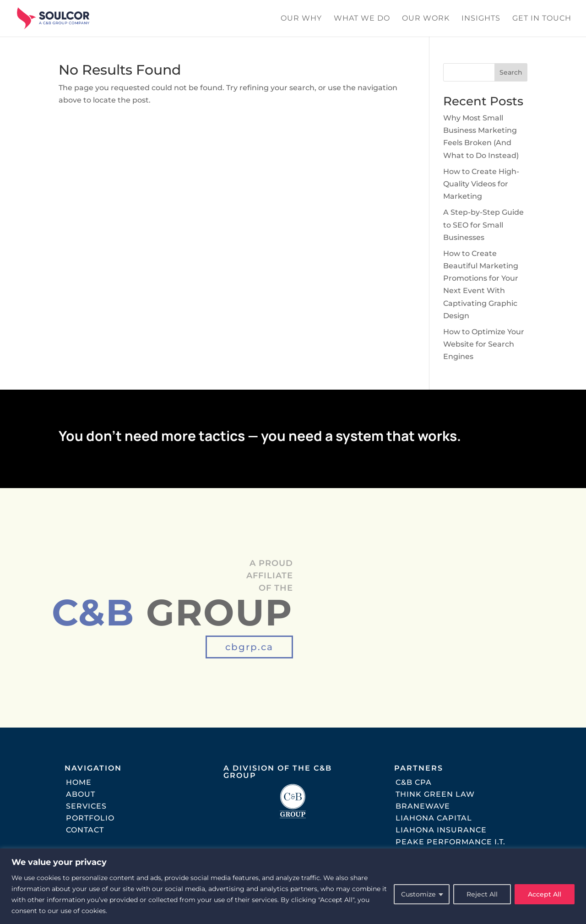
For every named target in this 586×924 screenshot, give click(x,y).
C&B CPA (414, 782)
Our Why (301, 18)
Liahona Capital (434, 818)
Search (510, 72)
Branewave (423, 806)
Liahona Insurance (441, 830)
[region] (293, 886)
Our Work (426, 18)
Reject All (482, 894)
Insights (480, 18)
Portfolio (90, 818)
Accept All (544, 894)
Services (86, 806)
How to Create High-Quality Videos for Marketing (481, 184)
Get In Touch (541, 18)
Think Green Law (435, 794)
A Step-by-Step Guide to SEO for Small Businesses (483, 224)
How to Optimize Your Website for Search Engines (483, 344)
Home (79, 782)
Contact (85, 830)
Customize (418, 894)
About (80, 794)
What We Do (362, 18)
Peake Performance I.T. (450, 841)
